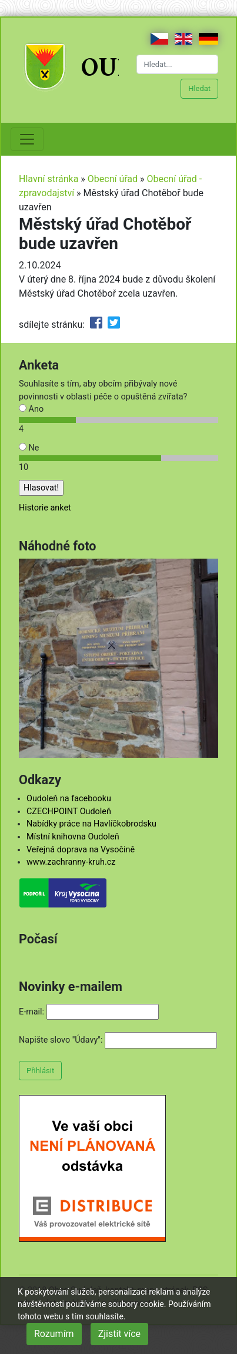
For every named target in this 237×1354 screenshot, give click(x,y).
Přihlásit (40, 1070)
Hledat (199, 88)
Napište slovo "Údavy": (60, 1040)
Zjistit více (119, 1333)
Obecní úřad (113, 178)
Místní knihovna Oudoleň (72, 837)
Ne (29, 448)
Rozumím (54, 1333)
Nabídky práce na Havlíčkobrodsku (91, 824)
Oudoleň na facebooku (68, 799)
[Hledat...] (177, 64)
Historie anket (45, 508)
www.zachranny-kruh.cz (70, 862)
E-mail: (31, 1012)
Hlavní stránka (48, 178)
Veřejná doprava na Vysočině (80, 850)
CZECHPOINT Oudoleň (68, 812)
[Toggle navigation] (27, 139)
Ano (31, 409)
